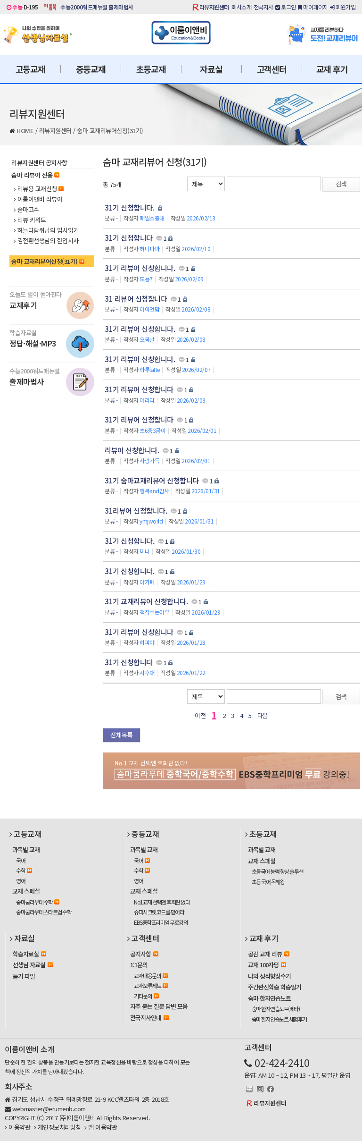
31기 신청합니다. (129, 207)
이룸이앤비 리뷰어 (38, 199)
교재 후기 (332, 69)
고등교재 (30, 69)
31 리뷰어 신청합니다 (136, 299)
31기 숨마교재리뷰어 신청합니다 (152, 480)
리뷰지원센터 (214, 7)
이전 (200, 715)
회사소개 (241, 7)
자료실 (211, 69)
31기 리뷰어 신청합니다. (140, 268)
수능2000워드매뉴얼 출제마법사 (96, 7)
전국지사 (263, 7)
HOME (24, 130)
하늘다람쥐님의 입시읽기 (46, 230)
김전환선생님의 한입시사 (46, 241)
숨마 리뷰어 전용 (35, 174)
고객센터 (272, 69)
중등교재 (91, 69)
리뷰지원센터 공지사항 (39, 162)
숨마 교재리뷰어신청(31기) (110, 130)
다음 (262, 715)
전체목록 (121, 734)
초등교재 (151, 69)
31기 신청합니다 (129, 238)
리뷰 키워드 (30, 220)
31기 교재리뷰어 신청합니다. (146, 601)
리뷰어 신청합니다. (132, 450)
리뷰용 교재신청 (39, 189)
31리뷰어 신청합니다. (136, 511)
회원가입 (342, 7)
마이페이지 (313, 7)
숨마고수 (26, 209)
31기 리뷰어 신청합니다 (139, 389)
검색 (341, 183)
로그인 (285, 7)
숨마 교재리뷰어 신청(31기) (154, 162)
